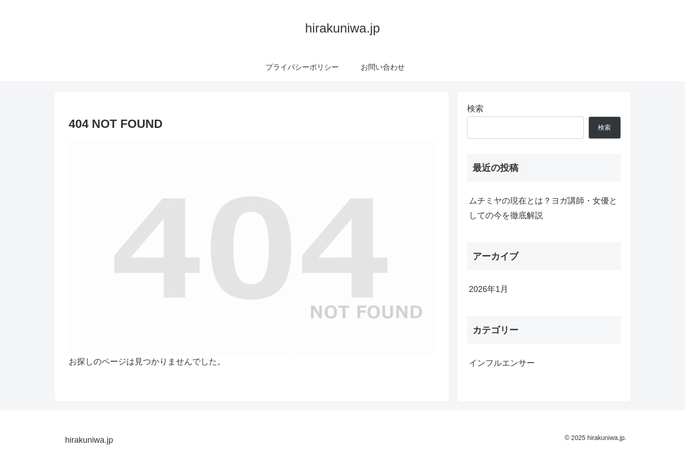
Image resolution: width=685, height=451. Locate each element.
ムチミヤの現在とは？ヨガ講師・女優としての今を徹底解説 (543, 208)
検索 (475, 108)
